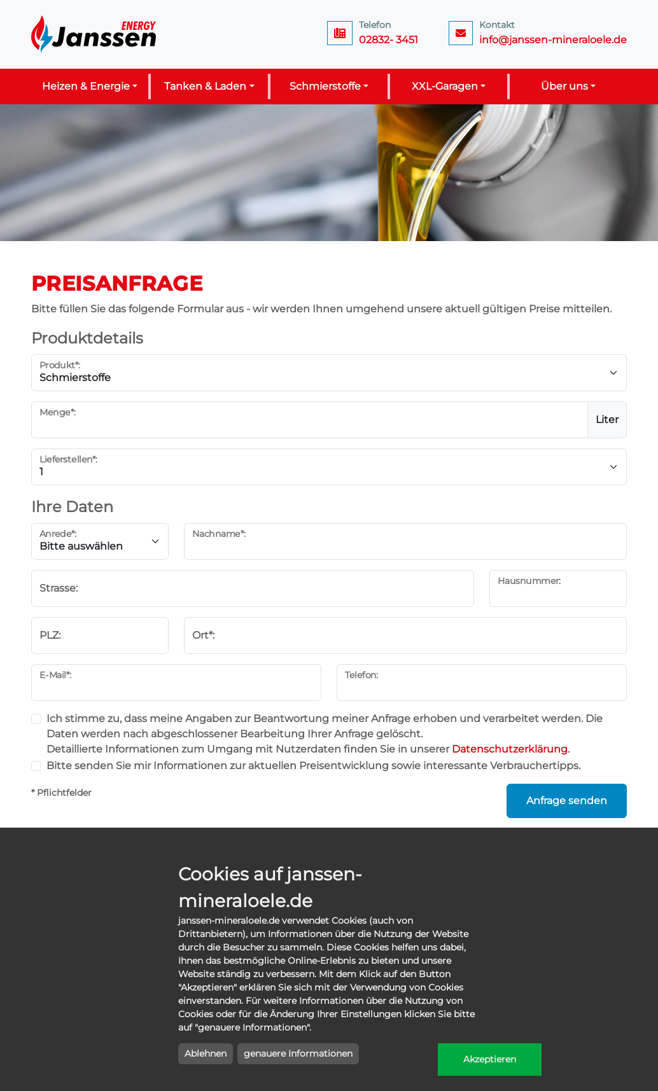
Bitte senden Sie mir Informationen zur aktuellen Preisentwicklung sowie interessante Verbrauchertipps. (313, 766)
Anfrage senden (566, 801)
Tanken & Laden (205, 86)
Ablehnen (206, 1053)
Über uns (564, 86)
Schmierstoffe (325, 86)
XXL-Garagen (445, 86)
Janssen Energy (94, 34)
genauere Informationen (298, 1053)
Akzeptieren (489, 1059)
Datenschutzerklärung (510, 749)
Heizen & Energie (86, 86)
